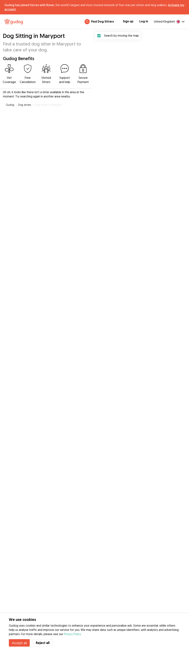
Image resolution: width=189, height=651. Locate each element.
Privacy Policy (72, 634)
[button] (136, 247)
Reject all (42, 643)
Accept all (19, 643)
